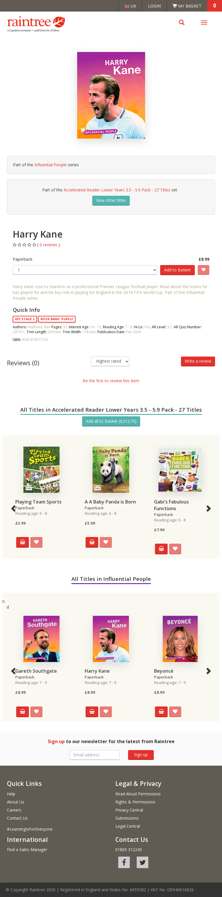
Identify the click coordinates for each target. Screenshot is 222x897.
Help (11, 794)
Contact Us (17, 818)
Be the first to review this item (111, 380)
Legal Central (127, 826)
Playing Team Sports (38, 502)
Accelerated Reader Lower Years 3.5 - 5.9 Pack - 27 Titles (117, 190)
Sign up (141, 754)
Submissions (127, 818)
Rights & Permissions (135, 802)
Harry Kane (97, 671)
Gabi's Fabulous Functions (171, 505)
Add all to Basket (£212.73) (111, 421)
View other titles (111, 200)
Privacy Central (129, 810)
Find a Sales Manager (27, 849)
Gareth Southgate (36, 671)
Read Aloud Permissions (138, 794)
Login (154, 6)
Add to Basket (177, 270)
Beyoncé (163, 671)
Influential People (50, 164)
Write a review (198, 361)
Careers (14, 810)
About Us (15, 802)
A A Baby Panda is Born (110, 502)
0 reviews (49, 244)
